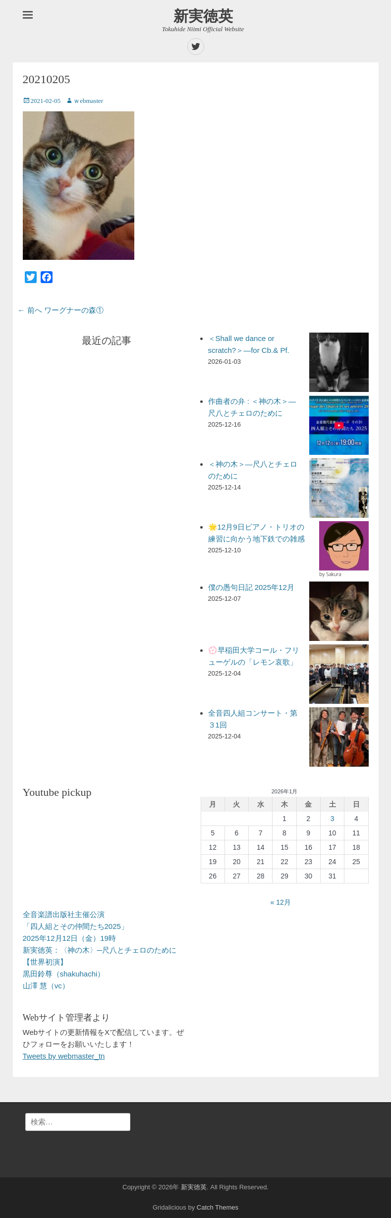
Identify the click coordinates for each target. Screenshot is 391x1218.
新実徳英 (203, 16)
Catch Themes (217, 1207)
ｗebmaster (88, 100)
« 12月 (281, 902)
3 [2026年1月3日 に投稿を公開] (333, 819)
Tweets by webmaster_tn (64, 1056)
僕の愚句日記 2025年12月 (251, 587)
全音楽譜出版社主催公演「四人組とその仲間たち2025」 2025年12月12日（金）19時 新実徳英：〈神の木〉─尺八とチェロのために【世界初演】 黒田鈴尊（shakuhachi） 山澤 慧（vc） (100, 950)
